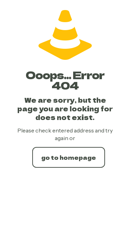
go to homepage (68, 157)
